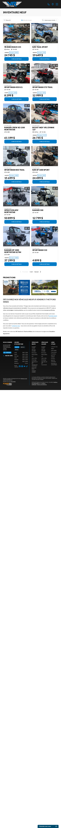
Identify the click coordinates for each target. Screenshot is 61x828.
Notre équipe (53, 350)
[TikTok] (27, 366)
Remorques (34, 352)
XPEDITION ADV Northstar (11, 211)
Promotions (53, 354)
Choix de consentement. (42, 384)
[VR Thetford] (12, 4)
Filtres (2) (7, 20)
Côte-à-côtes (34, 358)
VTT (32, 356)
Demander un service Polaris (54, 364)
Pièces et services (53, 356)
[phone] (48, 4)
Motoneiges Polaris (34, 368)
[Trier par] (50, 20)
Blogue (52, 348)
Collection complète (34, 371)
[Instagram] (22, 366)
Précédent (24, 272)
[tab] (16, 347)
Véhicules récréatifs (34, 350)
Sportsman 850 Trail (14, 170)
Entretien (53, 358)
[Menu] (57, 4)
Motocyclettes (35, 354)
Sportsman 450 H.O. (13, 87)
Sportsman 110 (39, 250)
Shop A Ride (13, 381)
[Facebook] (20, 366)
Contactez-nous (16, 325)
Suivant (37, 272)
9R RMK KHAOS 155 (12, 47)
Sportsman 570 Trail (42, 87)
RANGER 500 (37, 210)
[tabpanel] (21, 358)
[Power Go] (16, 384)
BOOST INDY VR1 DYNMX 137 (43, 128)
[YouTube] (24, 366)
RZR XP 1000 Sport (41, 170)
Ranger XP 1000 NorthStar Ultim (12, 251)
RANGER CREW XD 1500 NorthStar (14, 128)
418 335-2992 (8, 355)
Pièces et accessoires (53, 361)
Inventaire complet (34, 347)
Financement (44, 364)
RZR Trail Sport (40, 47)
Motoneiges (34, 360)
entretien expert (53, 316)
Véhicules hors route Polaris (35, 365)
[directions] (52, 4)
